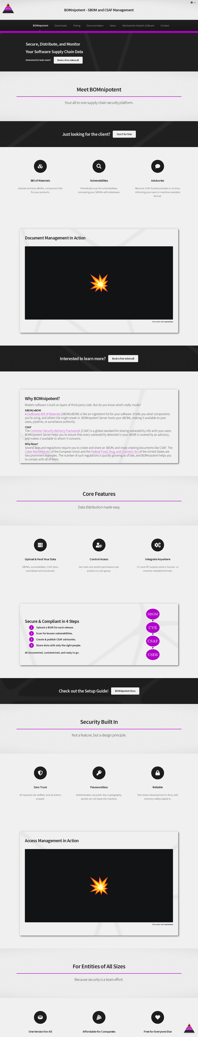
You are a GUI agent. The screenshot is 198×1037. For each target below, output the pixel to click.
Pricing (76, 25)
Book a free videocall (68, 60)
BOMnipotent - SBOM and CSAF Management (99, 9)
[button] (193, 2)
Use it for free (124, 134)
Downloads (61, 25)
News (113, 25)
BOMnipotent (40, 25)
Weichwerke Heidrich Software (138, 25)
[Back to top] (189, 1028)
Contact (165, 25)
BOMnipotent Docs (125, 635)
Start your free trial (134, 1015)
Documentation (95, 25)
